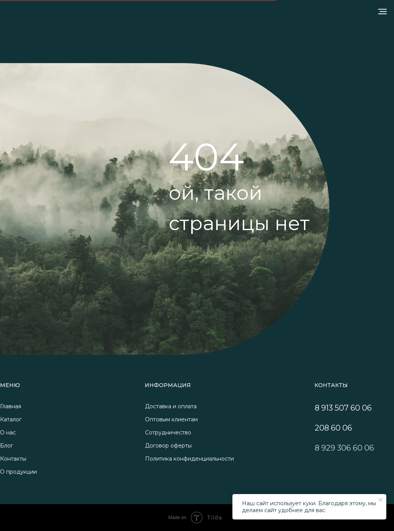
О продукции (18, 471)
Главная (10, 406)
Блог (6, 445)
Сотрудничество (168, 432)
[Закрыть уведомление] (380, 500)
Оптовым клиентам (171, 419)
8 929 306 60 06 (344, 448)
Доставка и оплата (171, 406)
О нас (8, 432)
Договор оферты (168, 445)
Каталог (11, 419)
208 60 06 (333, 427)
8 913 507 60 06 (343, 407)
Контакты (13, 458)
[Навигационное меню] (382, 11)
